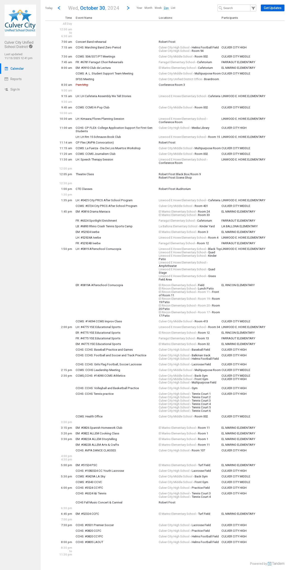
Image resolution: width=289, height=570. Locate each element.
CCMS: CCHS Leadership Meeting (98, 370)
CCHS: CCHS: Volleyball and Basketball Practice (107, 388)
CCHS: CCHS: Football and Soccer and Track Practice (111, 355)
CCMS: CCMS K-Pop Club (93, 107)
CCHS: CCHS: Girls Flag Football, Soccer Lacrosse (109, 364)
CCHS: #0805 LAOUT (89, 542)
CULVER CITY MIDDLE (235, 56)
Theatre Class (85, 174)
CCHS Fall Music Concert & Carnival (99, 502)
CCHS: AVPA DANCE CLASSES (96, 450)
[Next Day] (128, 8)
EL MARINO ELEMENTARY (238, 67)
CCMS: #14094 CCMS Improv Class (99, 321)
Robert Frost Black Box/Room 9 (180, 174)
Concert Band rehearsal (91, 41)
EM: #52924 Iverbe (87, 232)
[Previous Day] (59, 8)
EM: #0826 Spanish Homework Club (99, 427)
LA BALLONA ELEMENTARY (239, 226)
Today (49, 8)
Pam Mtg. (82, 84)
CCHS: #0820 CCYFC (89, 536)
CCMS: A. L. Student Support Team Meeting (104, 73)
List (173, 8)
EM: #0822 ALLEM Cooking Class (97, 433)
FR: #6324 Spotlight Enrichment (96, 220)
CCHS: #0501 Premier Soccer (95, 525)
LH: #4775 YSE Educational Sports (98, 327)
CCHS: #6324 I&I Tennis (91, 493)
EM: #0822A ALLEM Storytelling (96, 439)
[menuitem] (139, 8)
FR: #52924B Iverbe (88, 243)
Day (166, 8)
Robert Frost (167, 41)
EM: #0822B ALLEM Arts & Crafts (97, 444)
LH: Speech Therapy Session (94, 159)
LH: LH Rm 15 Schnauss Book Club (98, 137)
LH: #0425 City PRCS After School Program (104, 200)
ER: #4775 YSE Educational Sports (98, 332)
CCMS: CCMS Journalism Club (96, 154)
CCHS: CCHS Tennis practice (95, 393)
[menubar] (156, 8)
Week (158, 8)
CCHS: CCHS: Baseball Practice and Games (104, 349)
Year (139, 8)
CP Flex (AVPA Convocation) (95, 142)
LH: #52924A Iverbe (88, 237)
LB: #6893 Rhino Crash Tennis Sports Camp (104, 226)
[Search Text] (236, 8)
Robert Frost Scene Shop (175, 177)
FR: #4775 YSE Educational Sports (98, 338)
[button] (94, 8)
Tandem (278, 563)
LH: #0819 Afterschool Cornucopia (98, 249)
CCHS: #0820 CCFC (88, 530)
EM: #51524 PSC (86, 465)
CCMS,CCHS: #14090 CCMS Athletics (100, 375)
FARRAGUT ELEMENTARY (238, 62)
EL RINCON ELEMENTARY (238, 285)
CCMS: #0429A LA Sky (90, 476)
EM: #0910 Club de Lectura (93, 67)
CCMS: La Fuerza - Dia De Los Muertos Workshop (108, 148)
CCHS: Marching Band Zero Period (98, 47)
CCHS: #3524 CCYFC (89, 487)
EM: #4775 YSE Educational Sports (98, 344)
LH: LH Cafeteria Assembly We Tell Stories (103, 96)
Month (148, 8)
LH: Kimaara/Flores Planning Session (100, 118)
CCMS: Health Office (89, 416)
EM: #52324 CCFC (87, 513)
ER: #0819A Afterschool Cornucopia (99, 285)
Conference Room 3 (172, 84)
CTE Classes (84, 189)
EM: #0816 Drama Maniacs (93, 211)
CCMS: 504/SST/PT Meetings (95, 56)
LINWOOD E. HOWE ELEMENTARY (243, 96)
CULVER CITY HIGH (234, 47)
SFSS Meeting (85, 79)
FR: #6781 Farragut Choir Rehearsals (99, 62)
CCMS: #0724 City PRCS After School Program (106, 206)
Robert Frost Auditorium (175, 189)
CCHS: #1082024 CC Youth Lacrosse (100, 470)
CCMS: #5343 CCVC (89, 482)
